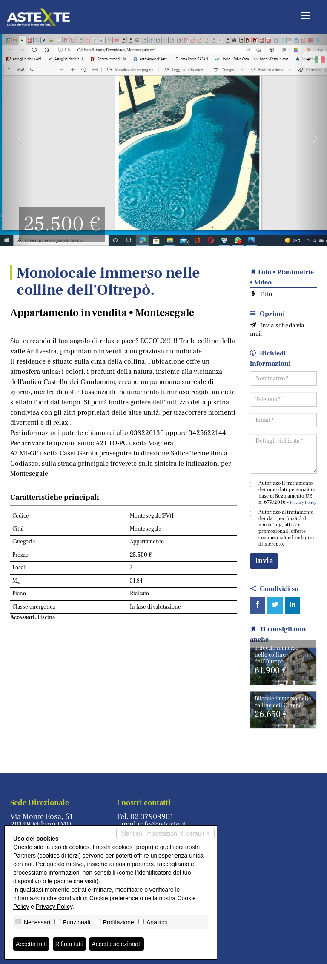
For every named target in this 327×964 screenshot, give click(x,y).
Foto (261, 294)
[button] (16, 139)
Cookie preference (113, 898)
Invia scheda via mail (277, 329)
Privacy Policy (303, 502)
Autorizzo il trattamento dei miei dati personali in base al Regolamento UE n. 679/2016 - (283, 493)
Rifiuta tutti (69, 944)
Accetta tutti (31, 944)
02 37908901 (151, 817)
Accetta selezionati (116, 944)
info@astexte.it (162, 824)
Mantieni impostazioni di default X (165, 833)
